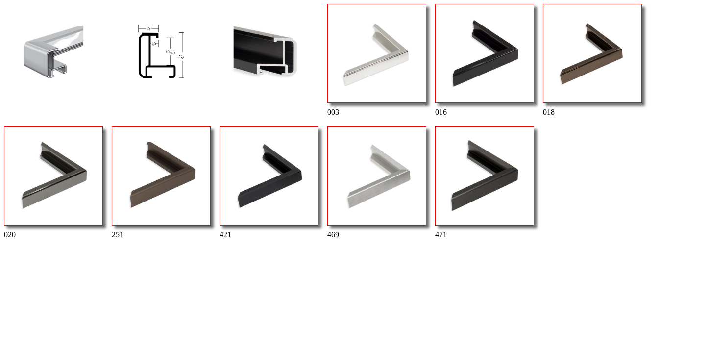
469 (376, 182)
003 (376, 60)
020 (53, 182)
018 (592, 60)
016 (484, 60)
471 (484, 182)
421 (269, 182)
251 (161, 182)
